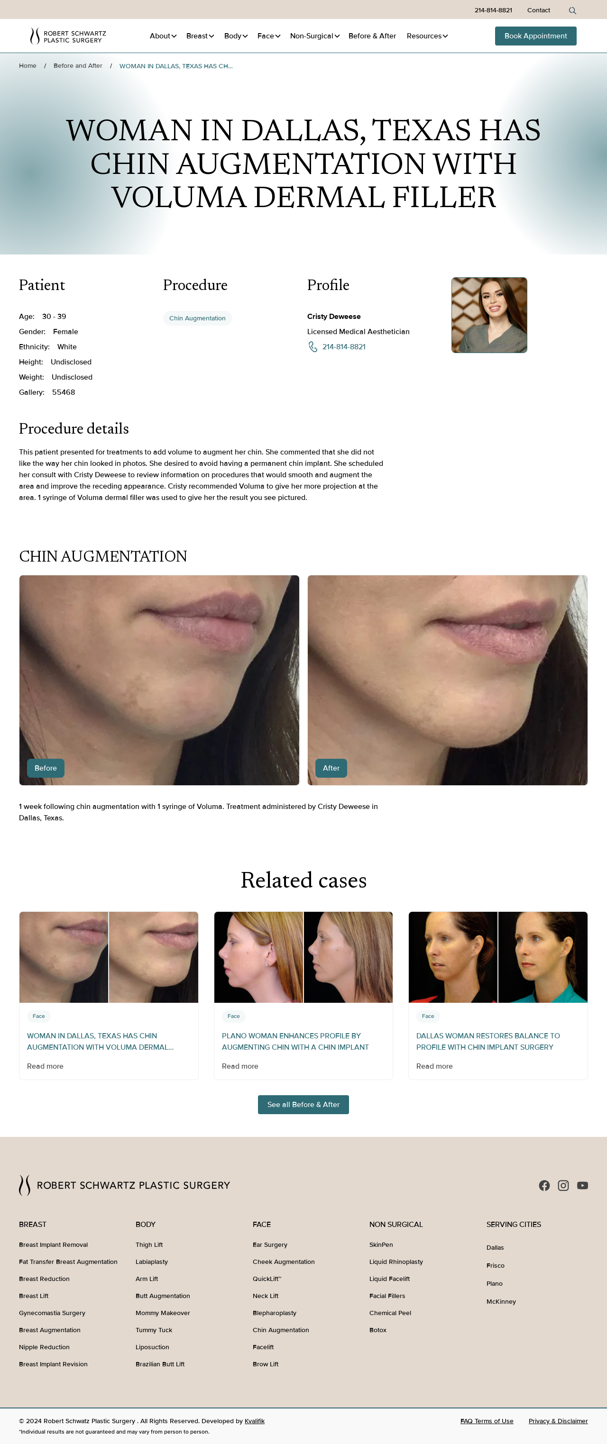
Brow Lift (265, 1364)
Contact (538, 10)
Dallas (495, 1248)
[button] (164, 36)
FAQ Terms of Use (487, 1421)
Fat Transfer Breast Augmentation (68, 1262)
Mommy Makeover (163, 1313)
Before (372, 36)
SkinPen (381, 1245)
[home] (68, 36)
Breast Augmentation (50, 1330)
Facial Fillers (387, 1296)
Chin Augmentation (197, 318)
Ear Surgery (270, 1245)
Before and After (78, 66)
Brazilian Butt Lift (160, 1364)
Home (28, 66)
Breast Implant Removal (53, 1245)
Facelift (263, 1347)
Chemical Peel (390, 1313)
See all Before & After (303, 1104)
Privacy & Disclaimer (558, 1421)
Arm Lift (147, 1279)
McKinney (501, 1302)
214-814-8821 (493, 10)
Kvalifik (255, 1421)
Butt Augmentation (163, 1296)
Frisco (496, 1266)
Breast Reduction (44, 1279)
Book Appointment (536, 36)
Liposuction (152, 1347)
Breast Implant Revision (53, 1364)
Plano (495, 1284)
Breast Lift (33, 1296)
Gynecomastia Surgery (52, 1313)
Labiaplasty (152, 1262)
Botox (377, 1330)
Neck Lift (265, 1296)
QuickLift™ (267, 1279)
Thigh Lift (149, 1245)
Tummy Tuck (154, 1330)
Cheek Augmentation (284, 1262)
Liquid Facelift (389, 1279)
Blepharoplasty (274, 1313)
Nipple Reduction (44, 1347)
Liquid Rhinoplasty (396, 1262)
